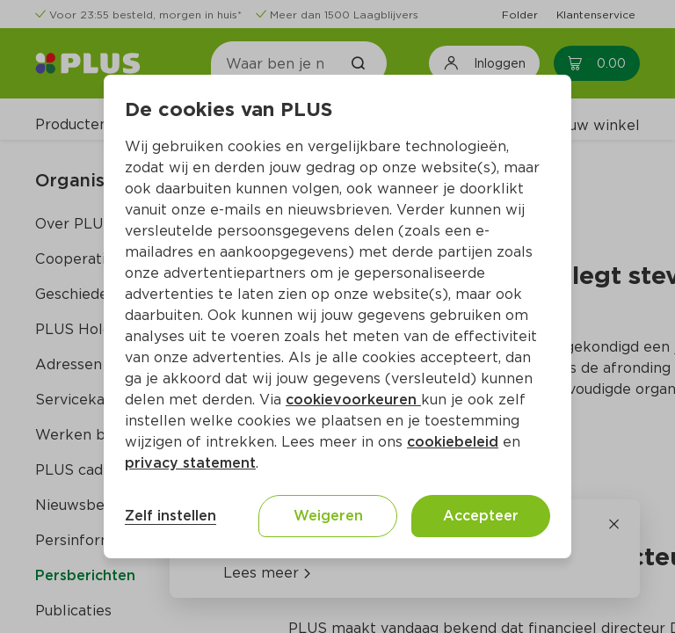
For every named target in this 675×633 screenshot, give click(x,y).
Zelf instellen (170, 515)
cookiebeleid (452, 441)
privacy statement (190, 463)
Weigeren (328, 515)
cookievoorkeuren (353, 399)
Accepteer (481, 515)
